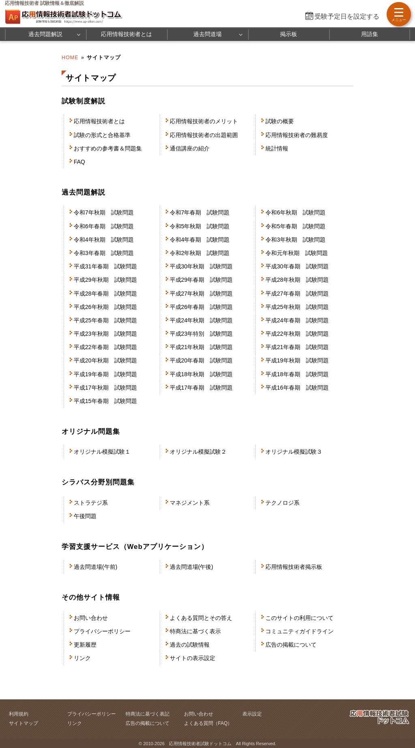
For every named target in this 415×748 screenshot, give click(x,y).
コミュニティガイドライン (299, 631)
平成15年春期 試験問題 (105, 401)
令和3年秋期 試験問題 (295, 239)
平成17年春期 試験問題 (201, 387)
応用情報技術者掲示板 (293, 567)
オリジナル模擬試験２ (198, 451)
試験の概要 (279, 121)
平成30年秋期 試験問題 (201, 266)
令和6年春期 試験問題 (104, 226)
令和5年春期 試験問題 (295, 226)
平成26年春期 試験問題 (201, 307)
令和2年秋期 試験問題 (200, 253)
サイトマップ (23, 723)
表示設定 (252, 714)
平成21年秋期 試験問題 (201, 347)
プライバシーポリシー (102, 631)
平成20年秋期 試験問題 (105, 360)
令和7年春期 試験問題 (200, 212)
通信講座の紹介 (190, 148)
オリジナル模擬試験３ (293, 451)
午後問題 (85, 516)
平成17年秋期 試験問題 (105, 387)
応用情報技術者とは (126, 34)
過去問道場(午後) (191, 567)
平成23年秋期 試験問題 (105, 333)
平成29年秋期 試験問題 (105, 279)
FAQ (79, 162)
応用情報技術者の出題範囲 (204, 135)
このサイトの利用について (299, 618)
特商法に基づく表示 (195, 631)
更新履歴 (85, 644)
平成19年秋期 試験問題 (297, 360)
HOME (70, 57)
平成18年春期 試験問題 (297, 374)
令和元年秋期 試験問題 (296, 253)
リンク (82, 658)
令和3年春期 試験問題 (104, 253)
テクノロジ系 (282, 502)
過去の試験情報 (190, 644)
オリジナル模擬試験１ (102, 451)
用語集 (369, 34)
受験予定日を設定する (346, 16)
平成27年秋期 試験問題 (201, 293)
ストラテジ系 (91, 502)
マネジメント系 (190, 502)
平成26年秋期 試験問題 (105, 307)
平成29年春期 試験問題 (201, 279)
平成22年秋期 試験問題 (297, 333)
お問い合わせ (91, 618)
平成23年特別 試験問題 (201, 333)
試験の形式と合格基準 (102, 135)
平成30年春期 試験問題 (297, 266)
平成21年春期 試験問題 (297, 347)
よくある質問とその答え (201, 618)
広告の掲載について (291, 644)
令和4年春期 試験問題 (200, 239)
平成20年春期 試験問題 (201, 360)
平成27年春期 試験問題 (297, 293)
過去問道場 (207, 34)
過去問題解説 (45, 34)
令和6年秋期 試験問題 (295, 212)
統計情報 (276, 148)
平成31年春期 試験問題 (105, 266)
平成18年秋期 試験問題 (201, 374)
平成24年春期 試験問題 (297, 320)
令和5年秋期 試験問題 (200, 226)
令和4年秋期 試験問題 (104, 239)
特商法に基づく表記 (147, 714)
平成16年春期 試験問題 (297, 387)
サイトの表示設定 (192, 658)
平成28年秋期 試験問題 (297, 279)
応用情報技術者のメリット (204, 121)
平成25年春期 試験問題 (105, 320)
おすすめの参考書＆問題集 (108, 148)
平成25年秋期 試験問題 (297, 307)
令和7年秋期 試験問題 (104, 212)
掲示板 (288, 34)
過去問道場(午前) (95, 567)
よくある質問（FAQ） (208, 723)
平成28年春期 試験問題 (105, 293)
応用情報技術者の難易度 (296, 135)
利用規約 (18, 714)
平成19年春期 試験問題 (105, 374)
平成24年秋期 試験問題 (201, 320)
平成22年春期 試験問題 (105, 347)
